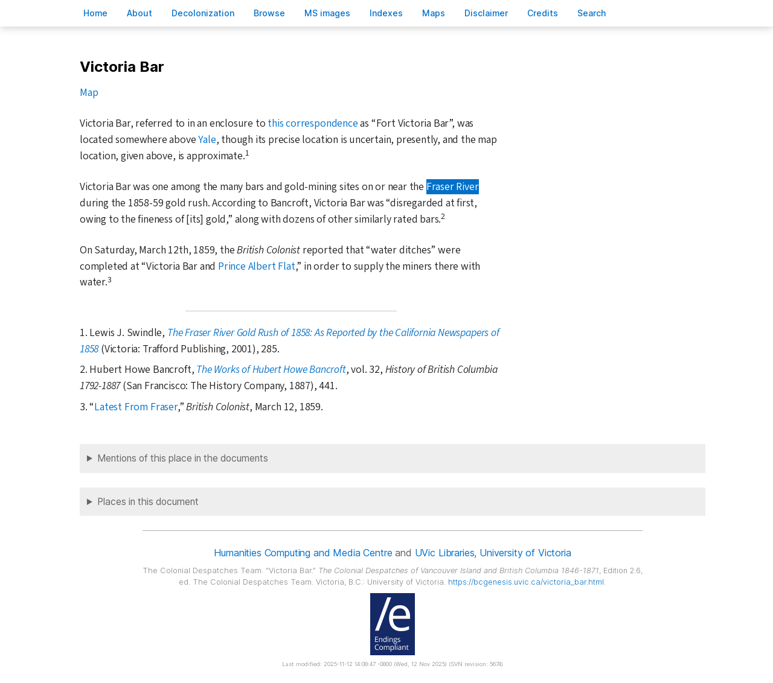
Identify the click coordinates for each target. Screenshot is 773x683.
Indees (386, 13)
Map (89, 92)
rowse (269, 13)
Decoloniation (203, 13)
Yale (207, 139)
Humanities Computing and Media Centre (303, 553)
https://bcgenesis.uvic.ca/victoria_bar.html (526, 581)
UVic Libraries (445, 553)
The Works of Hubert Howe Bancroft (271, 369)
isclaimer (486, 13)
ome (95, 13)
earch (591, 13)
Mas (433, 13)
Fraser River (452, 186)
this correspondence (313, 123)
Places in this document (148, 501)
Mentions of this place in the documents (182, 458)
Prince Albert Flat (256, 266)
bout (139, 13)
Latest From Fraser (136, 407)
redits (542, 13)
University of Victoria (525, 553)
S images (327, 13)
